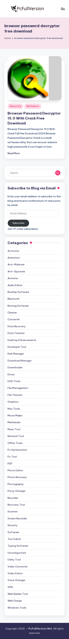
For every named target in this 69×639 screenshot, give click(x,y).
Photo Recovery (17, 477)
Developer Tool (17, 346)
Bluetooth (14, 298)
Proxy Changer (17, 491)
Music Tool (14, 429)
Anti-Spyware (16, 271)
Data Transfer (16, 333)
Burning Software (18, 305)
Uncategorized (17, 552)
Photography (16, 484)
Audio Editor (15, 285)
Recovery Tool (16, 504)
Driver (11, 374)
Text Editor (14, 539)
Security (15, 106)
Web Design (15, 600)
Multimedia (14, 422)
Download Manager (20, 360)
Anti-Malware (16, 264)
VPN (10, 587)
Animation (14, 257)
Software (32, 106)
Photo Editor (15, 470)
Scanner (13, 511)
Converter (14, 319)
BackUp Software (18, 292)
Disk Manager (16, 353)
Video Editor (15, 573)
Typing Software (18, 545)
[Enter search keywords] (34, 173)
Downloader (15, 367)
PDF (10, 463)
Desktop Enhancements (22, 340)
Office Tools (15, 443)
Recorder (13, 498)
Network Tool (16, 436)
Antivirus (13, 278)
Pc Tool (12, 456)
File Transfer (15, 395)
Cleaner (12, 312)
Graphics (13, 401)
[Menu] (63, 9)
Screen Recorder (17, 518)
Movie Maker (15, 415)
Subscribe (18, 223)
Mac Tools (14, 408)
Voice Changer (16, 580)
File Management (18, 388)
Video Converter (18, 566)
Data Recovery (17, 326)
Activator (13, 251)
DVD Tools (14, 381)
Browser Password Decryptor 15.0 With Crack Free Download (34, 118)
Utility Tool (14, 559)
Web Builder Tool (18, 594)
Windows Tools (17, 607)
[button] (57, 172)
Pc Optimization (17, 449)
